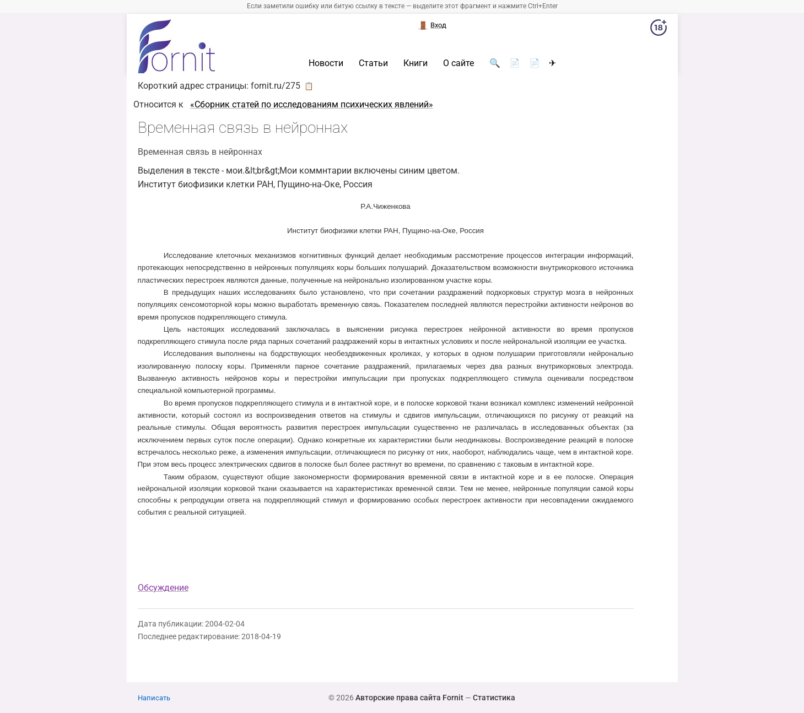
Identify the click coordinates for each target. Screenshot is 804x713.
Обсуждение (163, 587)
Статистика (494, 697)
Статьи (373, 63)
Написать (154, 698)
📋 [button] (309, 86)
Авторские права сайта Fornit (409, 697)
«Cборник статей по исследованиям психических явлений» (311, 104)
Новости (326, 63)
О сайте (458, 63)
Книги (415, 63)
